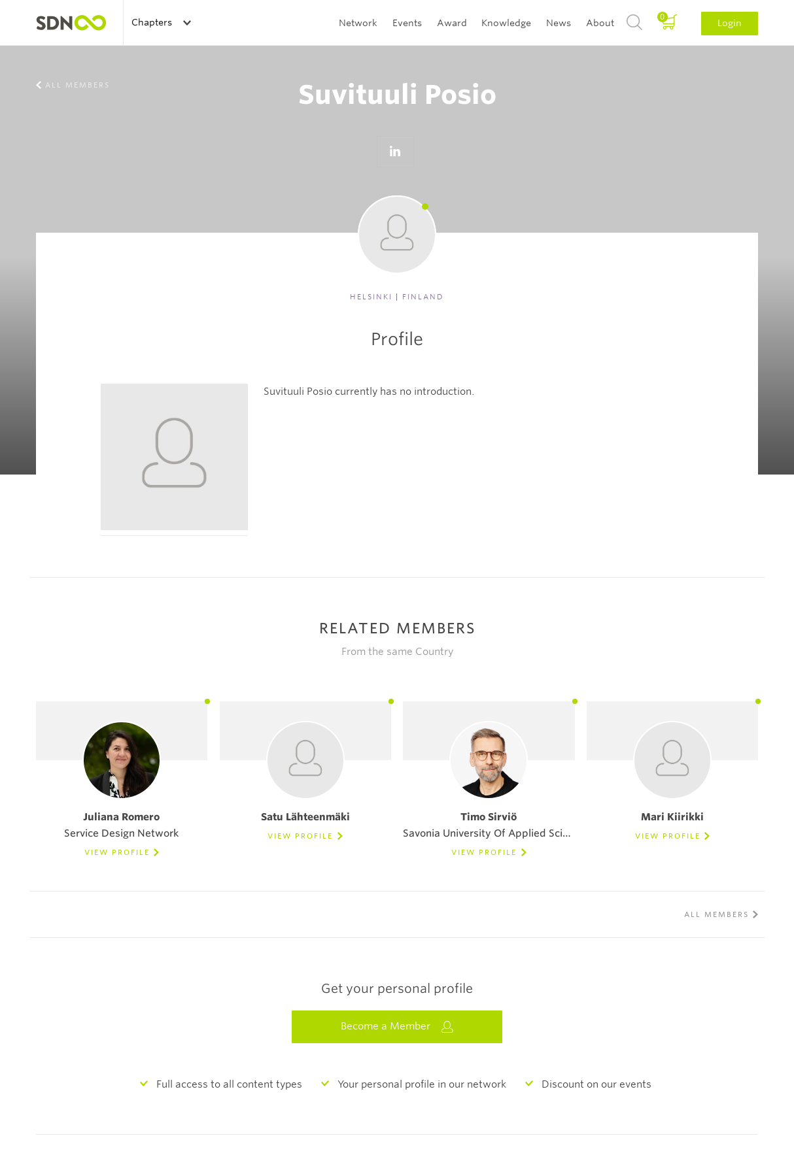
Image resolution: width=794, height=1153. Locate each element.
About (600, 23)
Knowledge (506, 23)
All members (77, 85)
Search (634, 23)
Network (358, 23)
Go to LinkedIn (395, 152)
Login (729, 23)
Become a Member (397, 1026)
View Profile (117, 852)
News (558, 23)
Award (452, 23)
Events (407, 23)
